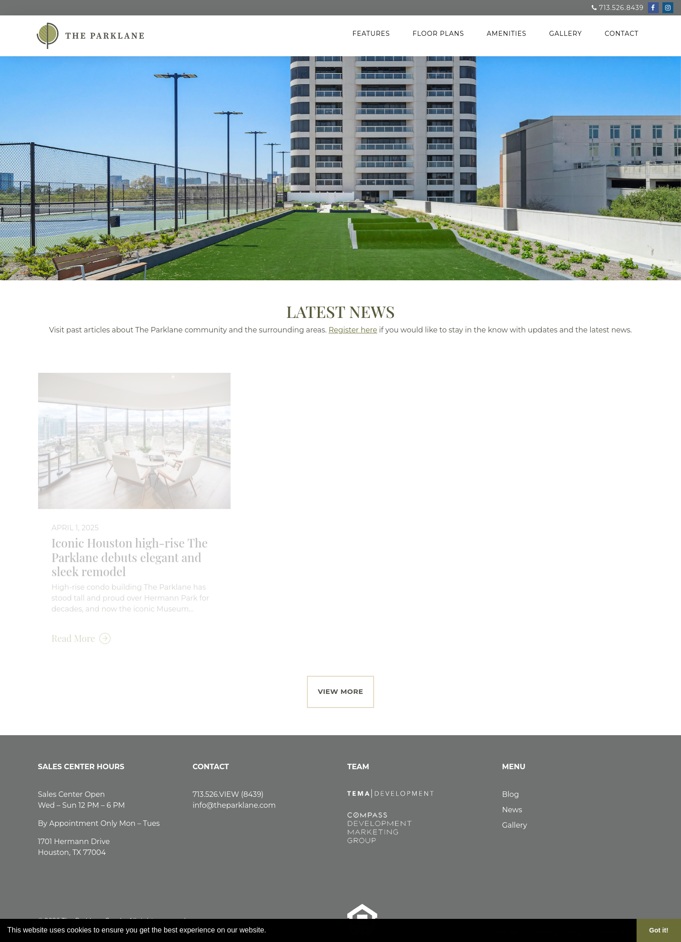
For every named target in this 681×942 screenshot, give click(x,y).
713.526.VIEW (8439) (228, 794)
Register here (353, 330)
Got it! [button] (658, 930)
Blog (510, 794)
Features (371, 33)
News (512, 809)
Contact (622, 33)
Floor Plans (438, 33)
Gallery (565, 33)
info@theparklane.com (234, 805)
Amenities (507, 33)
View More (340, 691)
